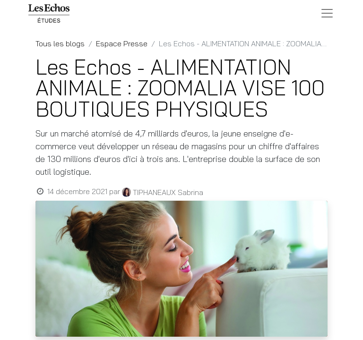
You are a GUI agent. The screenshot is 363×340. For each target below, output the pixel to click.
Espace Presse (121, 43)
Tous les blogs (60, 43)
